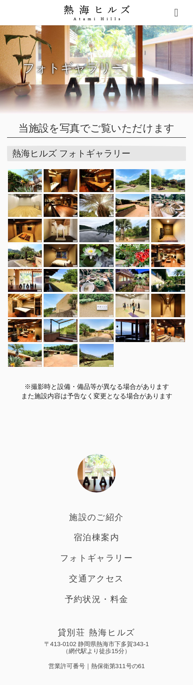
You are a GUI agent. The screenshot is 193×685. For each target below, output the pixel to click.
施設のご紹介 (96, 517)
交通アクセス (96, 578)
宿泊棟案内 (96, 537)
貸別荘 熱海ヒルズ (97, 632)
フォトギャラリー (96, 558)
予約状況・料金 (97, 599)
